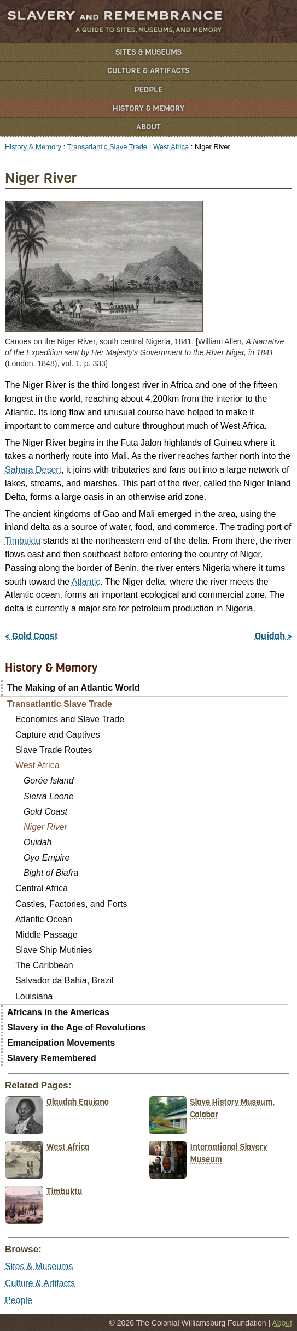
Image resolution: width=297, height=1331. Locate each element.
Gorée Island (49, 780)
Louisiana (34, 996)
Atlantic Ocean (43, 919)
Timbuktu (22, 540)
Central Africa (41, 888)
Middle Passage (46, 934)
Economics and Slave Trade (69, 719)
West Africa (171, 147)
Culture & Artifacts (148, 71)
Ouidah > (273, 636)
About (148, 127)
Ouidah (38, 842)
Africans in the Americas (58, 1012)
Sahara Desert (33, 469)
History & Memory (148, 108)
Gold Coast (45, 811)
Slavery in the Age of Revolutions (76, 1027)
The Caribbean (44, 965)
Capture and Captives (57, 734)
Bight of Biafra (51, 872)
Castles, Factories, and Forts (71, 904)
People (149, 90)
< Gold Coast (31, 636)
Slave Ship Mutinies (53, 950)
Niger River (45, 827)
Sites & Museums (148, 52)
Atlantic (86, 581)
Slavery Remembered (51, 1058)
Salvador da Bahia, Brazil (64, 980)
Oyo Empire (46, 857)
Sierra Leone (49, 796)
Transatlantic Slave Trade (107, 147)
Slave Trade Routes (53, 750)
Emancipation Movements (61, 1042)
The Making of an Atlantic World (73, 687)
